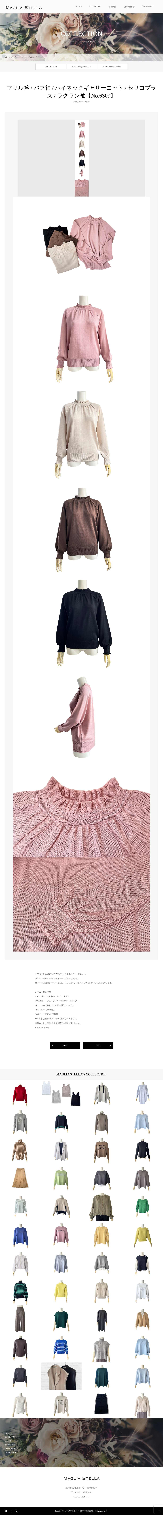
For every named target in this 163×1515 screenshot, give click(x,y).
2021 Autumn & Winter (81, 102)
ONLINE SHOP (10, 1452)
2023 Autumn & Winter (112, 67)
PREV (64, 1045)
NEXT (98, 1045)
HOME (79, 7)
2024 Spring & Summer (81, 67)
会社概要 (112, 7)
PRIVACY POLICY (11, 1448)
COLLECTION (95, 7)
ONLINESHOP (148, 7)
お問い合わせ (129, 7)
